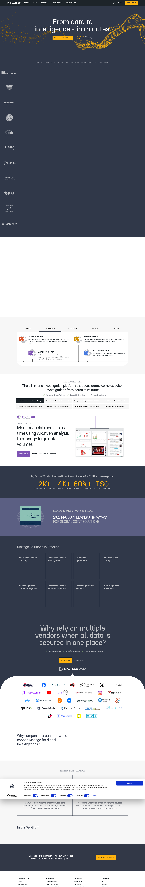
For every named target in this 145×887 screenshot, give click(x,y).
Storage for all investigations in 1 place (30, 407)
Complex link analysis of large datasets (86, 401)
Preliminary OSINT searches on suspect (58, 401)
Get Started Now (62, 38)
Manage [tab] (94, 328)
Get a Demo (131, 3)
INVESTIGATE (71, 3)
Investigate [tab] (50, 328)
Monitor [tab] (28, 328)
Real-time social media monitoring (30, 401)
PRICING (27, 3)
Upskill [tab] (117, 328)
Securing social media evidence (115, 401)
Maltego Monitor (46, 352)
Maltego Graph (91, 336)
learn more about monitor (44, 455)
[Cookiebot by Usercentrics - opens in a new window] (12, 883)
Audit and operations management (58, 407)
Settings (95, 883)
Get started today (106, 859)
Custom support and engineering (115, 407)
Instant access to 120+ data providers (87, 407)
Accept (129, 871)
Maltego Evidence (101, 350)
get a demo (23, 455)
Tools (35, 3)
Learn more (79, 662)
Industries (57, 3)
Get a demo (65, 662)
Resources (45, 3)
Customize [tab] (72, 328)
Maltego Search (35, 336)
